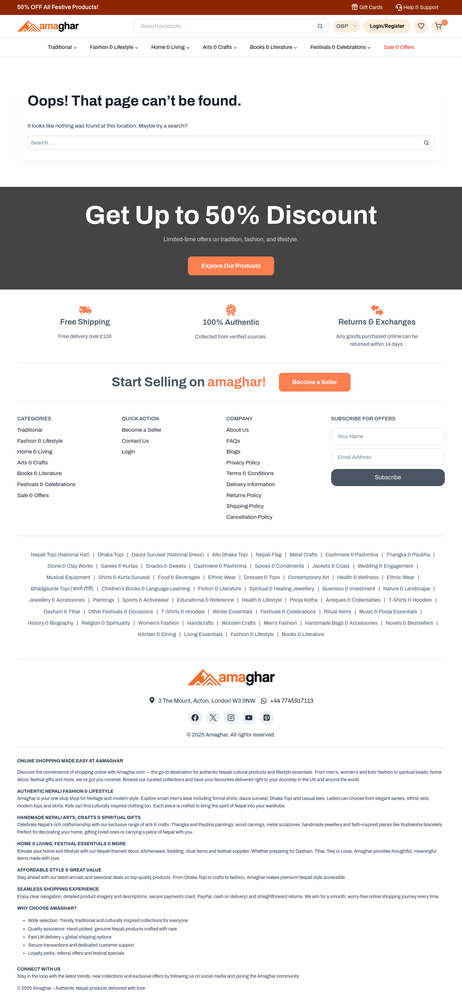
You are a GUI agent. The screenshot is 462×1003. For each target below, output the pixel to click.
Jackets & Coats (331, 566)
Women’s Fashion (158, 623)
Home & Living (34, 451)
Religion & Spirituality (105, 623)
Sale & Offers (399, 47)
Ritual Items (337, 611)
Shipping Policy (245, 506)
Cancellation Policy (249, 517)
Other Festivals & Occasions (120, 611)
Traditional (30, 429)
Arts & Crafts (32, 462)
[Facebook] (195, 718)
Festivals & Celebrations (46, 484)
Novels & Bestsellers (409, 623)
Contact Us (135, 440)
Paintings (103, 600)
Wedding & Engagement (385, 566)
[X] (213, 718)
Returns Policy (244, 495)
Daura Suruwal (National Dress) (168, 554)
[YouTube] (249, 718)
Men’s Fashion (280, 623)
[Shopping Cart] (438, 26)
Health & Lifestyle (262, 600)
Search (322, 26)
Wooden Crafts (239, 623)
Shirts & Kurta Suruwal (124, 577)
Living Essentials (203, 634)
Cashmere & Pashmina (351, 554)
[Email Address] (388, 456)
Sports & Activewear (145, 600)
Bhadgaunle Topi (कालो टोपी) (62, 588)
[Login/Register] (387, 26)
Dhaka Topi (111, 554)
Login (128, 451)
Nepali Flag (269, 554)
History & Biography (50, 623)
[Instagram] (231, 718)
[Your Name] (388, 435)
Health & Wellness (358, 577)
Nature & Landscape (406, 588)
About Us (237, 429)
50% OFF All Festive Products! (57, 7)
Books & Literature (39, 473)
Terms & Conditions (250, 473)
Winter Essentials (232, 611)
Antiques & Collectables (353, 600)
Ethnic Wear (222, 577)
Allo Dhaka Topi (230, 554)
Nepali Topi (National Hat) (60, 554)
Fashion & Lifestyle (40, 440)
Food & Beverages (179, 577)
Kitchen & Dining (157, 634)
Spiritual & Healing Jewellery (281, 588)
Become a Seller (142, 429)
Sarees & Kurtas (119, 566)
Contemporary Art (308, 577)
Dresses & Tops (262, 577)
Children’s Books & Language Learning (145, 588)
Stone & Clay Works (70, 566)
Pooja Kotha (304, 600)
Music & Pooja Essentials (388, 611)
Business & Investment (348, 588)
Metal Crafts (304, 554)
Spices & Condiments (279, 566)
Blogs (233, 451)
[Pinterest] (267, 718)
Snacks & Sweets (166, 566)
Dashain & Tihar (62, 611)
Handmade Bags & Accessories (341, 623)
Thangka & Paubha (408, 554)
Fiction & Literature (219, 588)
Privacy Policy (243, 462)
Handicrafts (200, 623)
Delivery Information (250, 484)
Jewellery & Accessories (57, 600)
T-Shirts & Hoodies (410, 600)
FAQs (233, 440)
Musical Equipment (68, 577)
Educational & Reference (205, 600)
